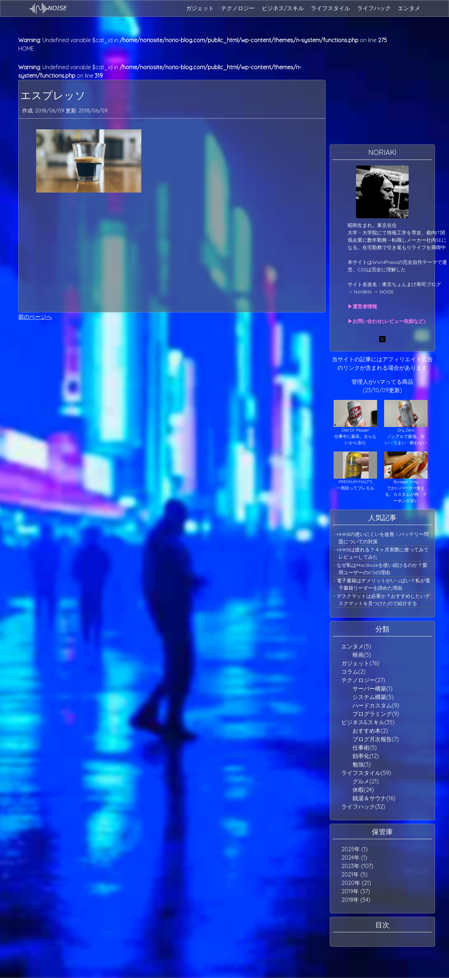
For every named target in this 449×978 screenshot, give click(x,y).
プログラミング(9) (376, 713)
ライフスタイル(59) (366, 772)
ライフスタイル (330, 8)
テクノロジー (238, 8)
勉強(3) (362, 764)
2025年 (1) (354, 849)
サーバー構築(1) (373, 688)
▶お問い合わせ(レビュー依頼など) (386, 321)
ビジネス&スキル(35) (368, 722)
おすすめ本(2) (370, 730)
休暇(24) (363, 789)
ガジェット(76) (360, 663)
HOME (26, 48)
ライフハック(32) (363, 806)
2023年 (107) (357, 865)
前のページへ (35, 316)
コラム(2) (353, 671)
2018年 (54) (355, 899)
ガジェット (200, 8)
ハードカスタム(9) (376, 705)
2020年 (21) (356, 882)
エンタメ (409, 8)
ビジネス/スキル (283, 8)
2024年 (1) (354, 857)
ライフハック (374, 8)
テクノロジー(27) (363, 680)
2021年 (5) (354, 874)
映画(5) (362, 654)
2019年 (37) (355, 891)
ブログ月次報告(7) (376, 739)
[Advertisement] (172, 252)
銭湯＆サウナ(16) (374, 798)
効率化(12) (366, 755)
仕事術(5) (365, 747)
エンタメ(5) (356, 646)
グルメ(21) (366, 781)
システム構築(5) (373, 696)
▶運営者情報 (362, 306)
